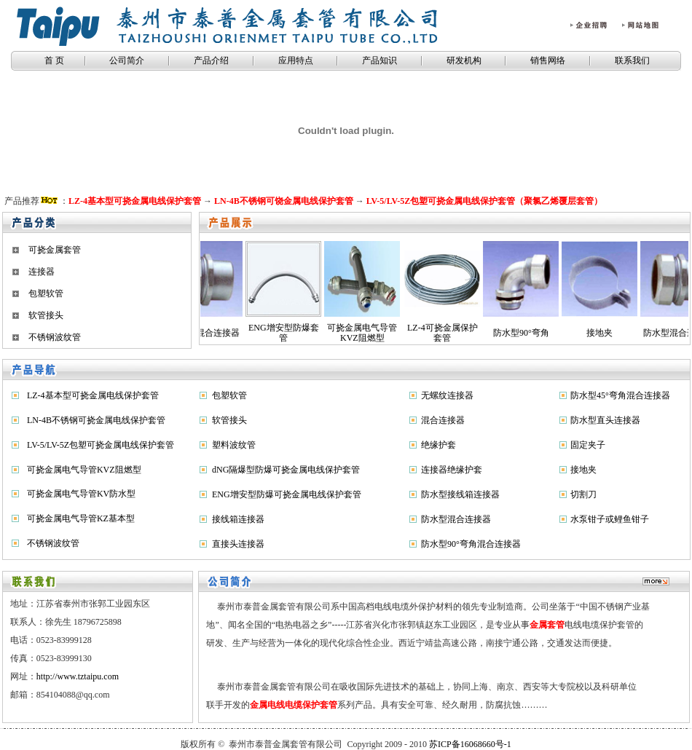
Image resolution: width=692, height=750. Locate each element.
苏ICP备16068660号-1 (470, 744)
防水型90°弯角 (491, 333)
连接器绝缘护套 (451, 470)
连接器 (41, 272)
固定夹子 (587, 445)
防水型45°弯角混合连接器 (620, 395)
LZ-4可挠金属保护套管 (412, 333)
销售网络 (547, 60)
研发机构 (464, 60)
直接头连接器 (238, 544)
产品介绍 (211, 60)
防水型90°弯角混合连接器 (471, 544)
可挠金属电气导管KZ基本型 (81, 518)
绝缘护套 (438, 445)
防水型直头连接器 (605, 420)
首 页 (53, 60)
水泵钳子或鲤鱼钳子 (609, 519)
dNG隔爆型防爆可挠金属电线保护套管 (286, 470)
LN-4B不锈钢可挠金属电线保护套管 (96, 420)
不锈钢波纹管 (54, 337)
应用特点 (295, 60)
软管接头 (45, 315)
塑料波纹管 (234, 445)
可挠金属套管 (54, 250)
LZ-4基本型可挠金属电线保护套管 (93, 395)
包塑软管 (45, 293)
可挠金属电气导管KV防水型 (81, 494)
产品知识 (379, 60)
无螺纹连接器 (447, 395)
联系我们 (632, 60)
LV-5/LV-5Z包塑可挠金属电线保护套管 (100, 445)
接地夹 (570, 333)
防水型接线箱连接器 (460, 494)
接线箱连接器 (238, 519)
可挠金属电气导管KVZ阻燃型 (332, 333)
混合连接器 (443, 420)
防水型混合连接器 (648, 333)
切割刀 (583, 494)
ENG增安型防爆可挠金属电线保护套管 (286, 494)
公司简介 (126, 60)
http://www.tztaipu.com (77, 676)
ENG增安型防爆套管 (254, 333)
